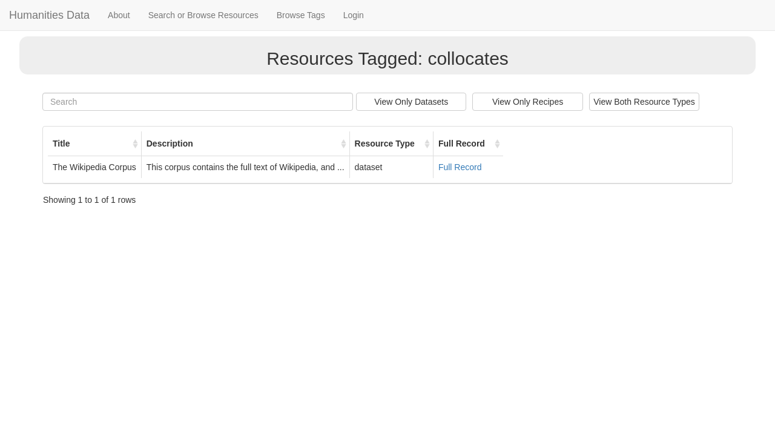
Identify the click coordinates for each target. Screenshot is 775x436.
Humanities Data (49, 15)
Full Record (460, 167)
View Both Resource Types (644, 102)
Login (353, 15)
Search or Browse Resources (203, 15)
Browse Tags (301, 15)
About (119, 15)
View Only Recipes (527, 102)
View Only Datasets (411, 102)
